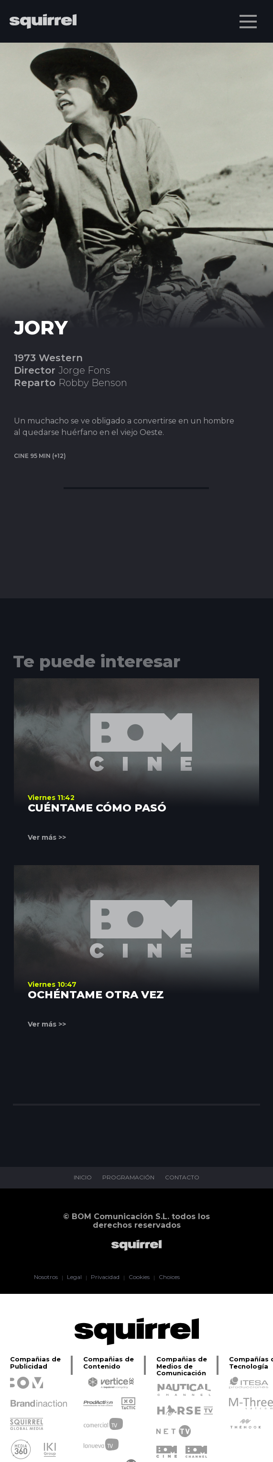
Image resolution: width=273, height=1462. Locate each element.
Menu (249, 17)
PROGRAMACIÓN (128, 1178)
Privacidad (105, 1277)
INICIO (83, 1178)
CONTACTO (182, 1178)
